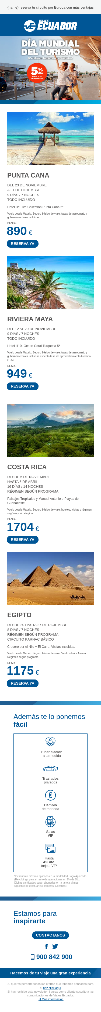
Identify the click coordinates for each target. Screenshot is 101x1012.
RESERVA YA (22, 243)
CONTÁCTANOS (50, 935)
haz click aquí (52, 987)
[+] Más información (50, 999)
